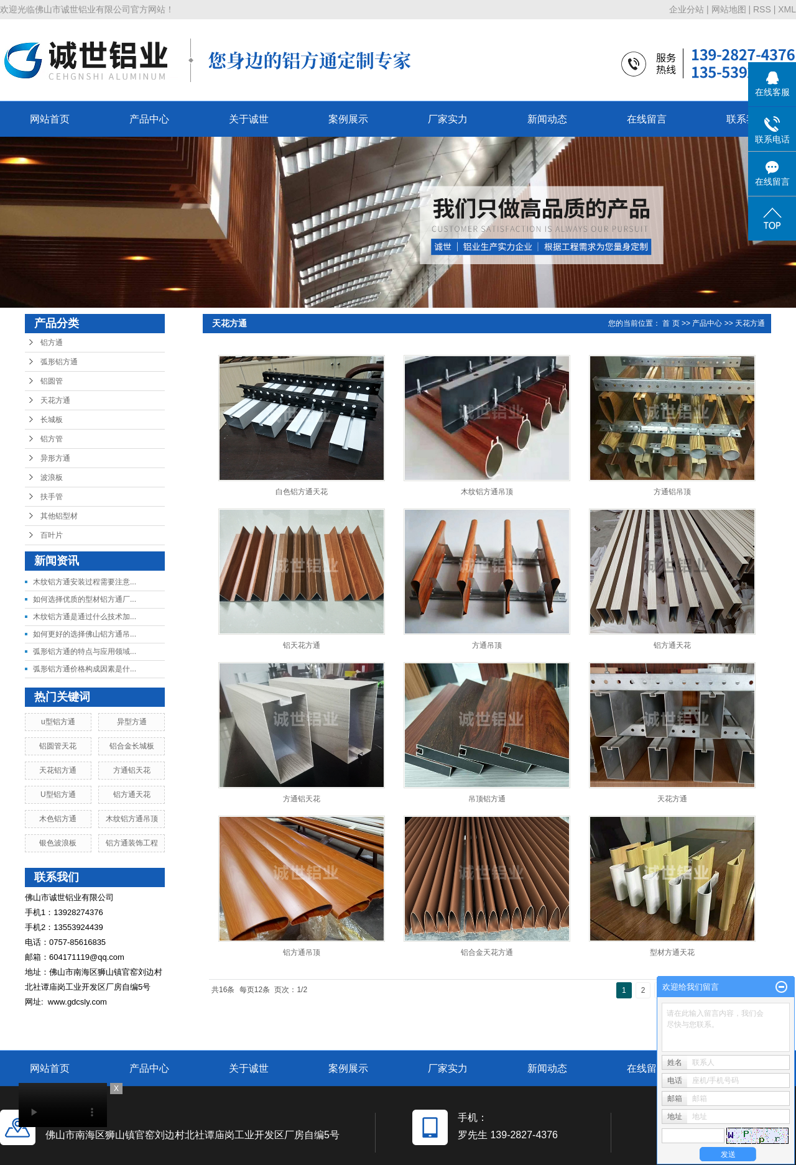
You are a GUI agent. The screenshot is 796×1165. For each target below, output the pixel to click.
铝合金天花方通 (487, 952)
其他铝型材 (59, 516)
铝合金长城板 (131, 746)
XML (787, 9)
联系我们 (746, 119)
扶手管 (51, 496)
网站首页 (50, 119)
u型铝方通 (58, 721)
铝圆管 (51, 381)
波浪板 (51, 477)
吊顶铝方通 (487, 798)
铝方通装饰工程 (132, 843)
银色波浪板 (57, 843)
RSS (762, 9)
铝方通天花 (131, 794)
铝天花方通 (301, 645)
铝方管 (51, 439)
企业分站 (686, 9)
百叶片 (51, 535)
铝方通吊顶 (301, 952)
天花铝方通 (57, 770)
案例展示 (348, 119)
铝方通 (51, 342)
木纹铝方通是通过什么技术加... (84, 616)
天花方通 (55, 400)
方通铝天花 (131, 770)
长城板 (51, 419)
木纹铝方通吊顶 (132, 818)
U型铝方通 (58, 794)
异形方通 (55, 458)
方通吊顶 (487, 645)
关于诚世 (249, 119)
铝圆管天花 (57, 746)
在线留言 (647, 119)
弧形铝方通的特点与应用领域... (84, 651)
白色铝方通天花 (301, 491)
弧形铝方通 (59, 361)
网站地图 (728, 9)
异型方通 (132, 721)
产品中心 (149, 119)
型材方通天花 (672, 952)
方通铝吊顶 (672, 491)
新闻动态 (547, 119)
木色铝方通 (57, 818)
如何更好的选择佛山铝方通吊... (84, 634)
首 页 (670, 323)
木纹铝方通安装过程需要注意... (84, 582)
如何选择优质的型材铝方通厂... (84, 599)
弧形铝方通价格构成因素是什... (84, 669)
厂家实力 (448, 119)
